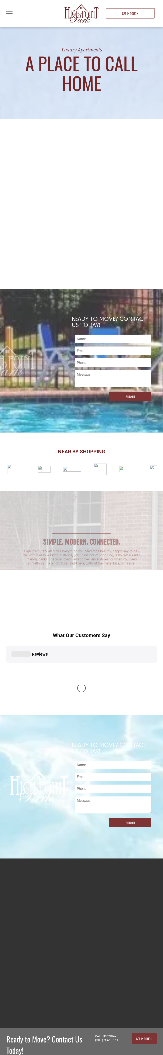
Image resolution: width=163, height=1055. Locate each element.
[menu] (9, 13)
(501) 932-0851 (106, 961)
